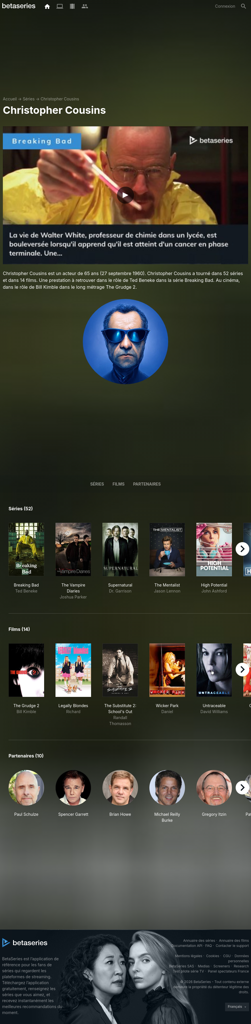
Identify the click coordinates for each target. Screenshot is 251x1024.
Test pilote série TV (188, 971)
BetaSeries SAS (181, 966)
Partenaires (147, 484)
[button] (26, 796)
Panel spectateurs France (228, 971)
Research (241, 966)
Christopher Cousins (60, 98)
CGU (227, 956)
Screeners (221, 966)
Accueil (10, 98)
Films (118, 484)
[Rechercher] (243, 6)
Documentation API (186, 946)
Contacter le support (232, 946)
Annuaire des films (234, 940)
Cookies (212, 956)
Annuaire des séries (199, 940)
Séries (29, 98)
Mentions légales (188, 956)
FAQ (208, 946)
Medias (203, 966)
